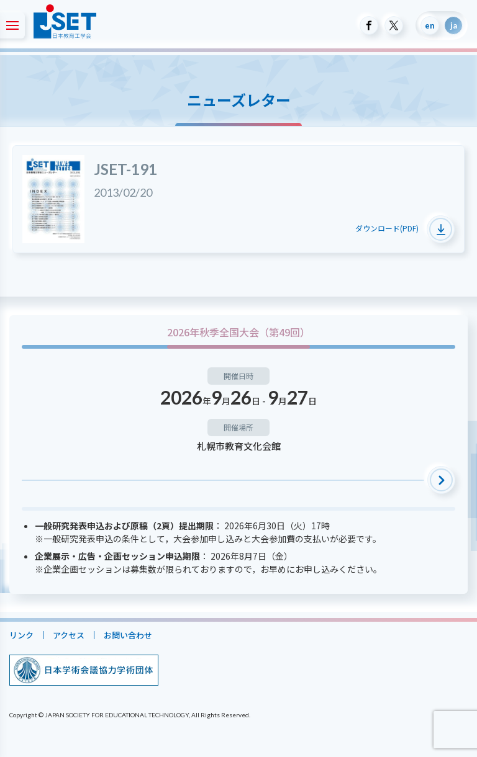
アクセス (68, 635)
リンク (21, 635)
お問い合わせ (128, 635)
